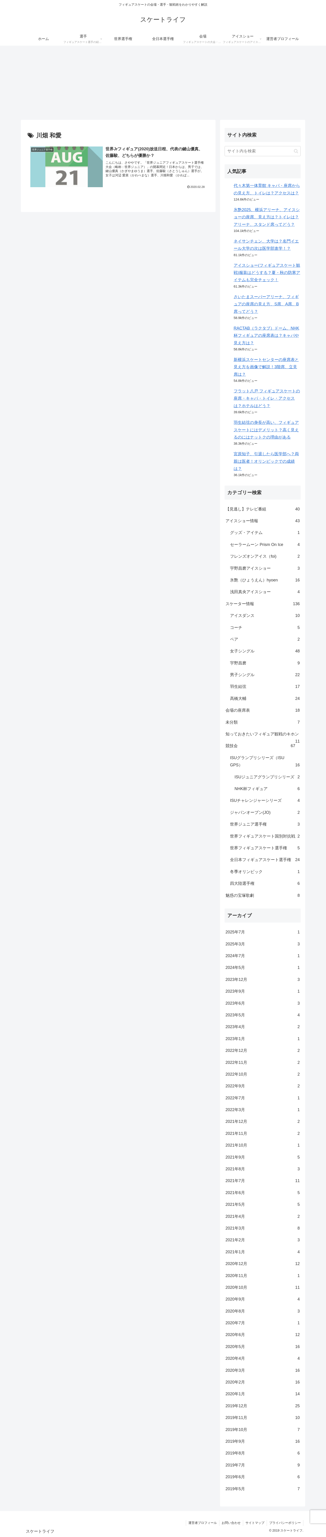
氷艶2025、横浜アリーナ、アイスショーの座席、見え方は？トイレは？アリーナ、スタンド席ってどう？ (267, 217)
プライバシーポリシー (285, 1523)
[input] (263, 151)
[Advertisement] (163, 82)
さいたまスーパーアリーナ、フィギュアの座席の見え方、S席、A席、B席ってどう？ (266, 304)
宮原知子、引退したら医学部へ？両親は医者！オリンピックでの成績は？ (266, 461)
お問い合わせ (231, 1523)
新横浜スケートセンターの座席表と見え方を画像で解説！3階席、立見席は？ (266, 367)
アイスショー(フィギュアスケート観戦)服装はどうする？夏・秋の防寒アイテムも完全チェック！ (267, 272)
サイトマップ (254, 1523)
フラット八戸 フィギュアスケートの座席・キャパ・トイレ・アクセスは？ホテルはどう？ (267, 398)
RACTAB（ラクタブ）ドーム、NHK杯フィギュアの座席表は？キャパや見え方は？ (266, 335)
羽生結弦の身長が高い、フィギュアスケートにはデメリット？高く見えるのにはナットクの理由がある (266, 429)
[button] (296, 151)
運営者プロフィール (202, 1523)
